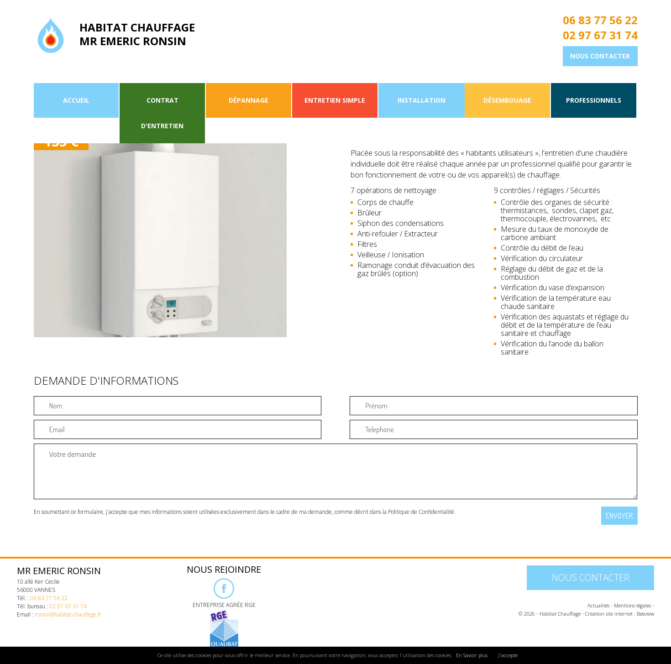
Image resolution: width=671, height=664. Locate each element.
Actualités (598, 605)
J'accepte (508, 655)
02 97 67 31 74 (600, 35)
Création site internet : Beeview (619, 613)
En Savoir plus (472, 655)
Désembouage (507, 100)
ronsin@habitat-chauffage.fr (68, 614)
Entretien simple (334, 100)
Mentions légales (632, 605)
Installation (422, 100)
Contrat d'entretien (162, 113)
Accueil (76, 100)
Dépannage (248, 100)
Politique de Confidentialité (421, 512)
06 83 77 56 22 (600, 20)
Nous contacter (600, 56)
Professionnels (593, 100)
